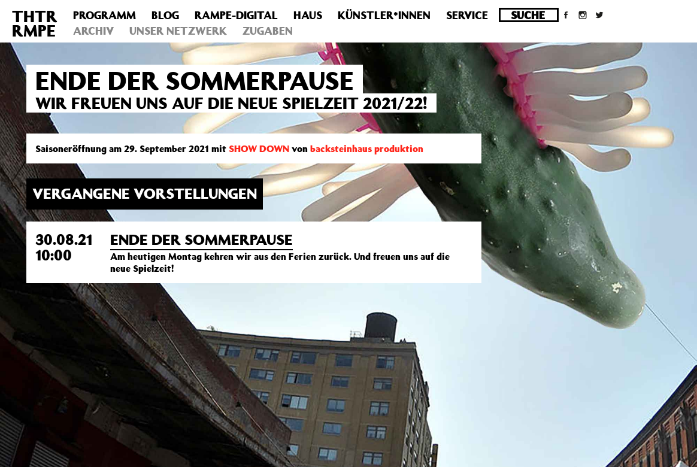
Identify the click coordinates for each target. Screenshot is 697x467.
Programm (104, 15)
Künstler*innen (384, 15)
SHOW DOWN (259, 148)
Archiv (93, 30)
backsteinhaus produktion (366, 148)
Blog (165, 15)
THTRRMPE (34, 23)
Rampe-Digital (236, 15)
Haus (307, 15)
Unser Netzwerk (178, 30)
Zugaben (268, 30)
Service (467, 15)
